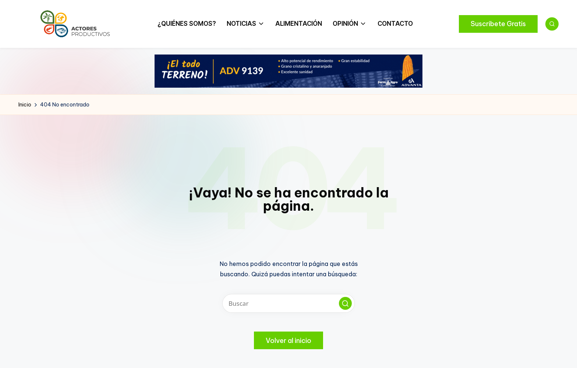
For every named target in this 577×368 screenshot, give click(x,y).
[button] (498, 24)
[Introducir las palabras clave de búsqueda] (288, 303)
